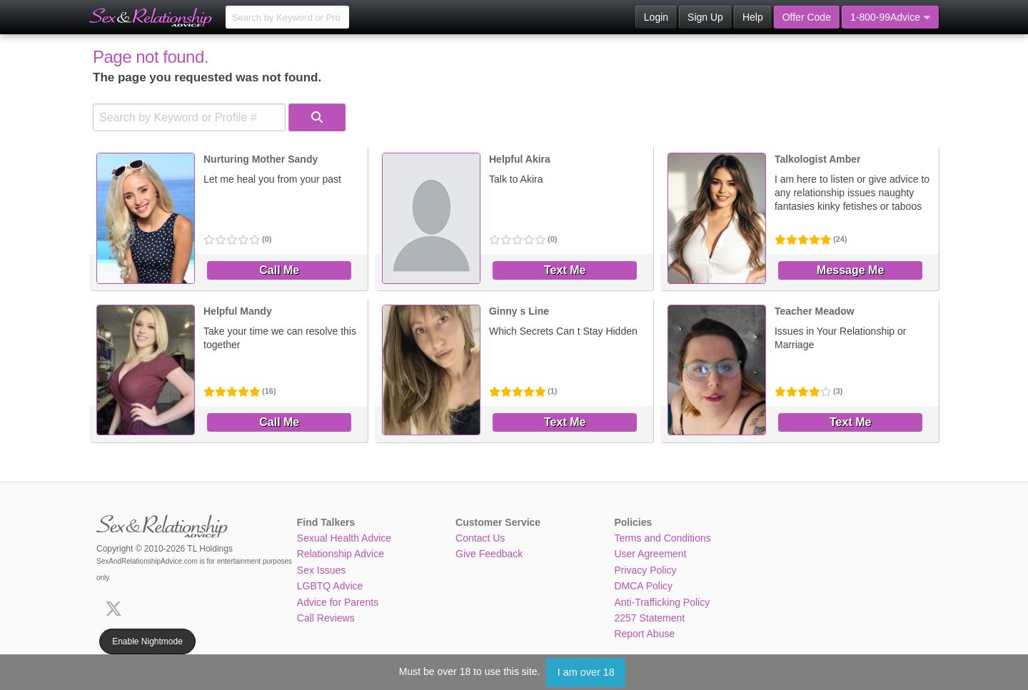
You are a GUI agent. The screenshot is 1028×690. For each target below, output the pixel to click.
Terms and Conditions (662, 538)
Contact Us (480, 538)
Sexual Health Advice (344, 538)
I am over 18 (586, 672)
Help (752, 17)
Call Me (279, 270)
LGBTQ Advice (330, 586)
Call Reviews (326, 618)
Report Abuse (644, 633)
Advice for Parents (337, 602)
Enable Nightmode (147, 641)
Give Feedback (489, 553)
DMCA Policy (643, 586)
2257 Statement (649, 618)
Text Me (564, 270)
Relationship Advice (340, 553)
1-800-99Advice (890, 17)
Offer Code (806, 17)
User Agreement (650, 553)
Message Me (850, 270)
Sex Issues (321, 570)
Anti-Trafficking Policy (662, 602)
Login (656, 17)
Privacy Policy (645, 570)
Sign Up (705, 17)
